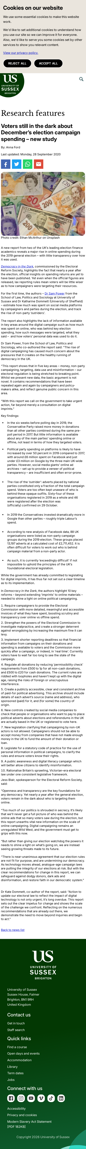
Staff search (16, 1030)
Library (12, 1067)
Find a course (17, 1047)
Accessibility (16, 1108)
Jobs (10, 1080)
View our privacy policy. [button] (20, 53)
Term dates (15, 1073)
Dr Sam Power (55, 293)
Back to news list (12, 930)
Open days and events (23, 1053)
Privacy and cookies (22, 1115)
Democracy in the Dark (17, 266)
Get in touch (16, 1023)
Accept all (48, 63)
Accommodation (19, 1060)
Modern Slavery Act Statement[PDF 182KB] (29, 1124)
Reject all (17, 63)
